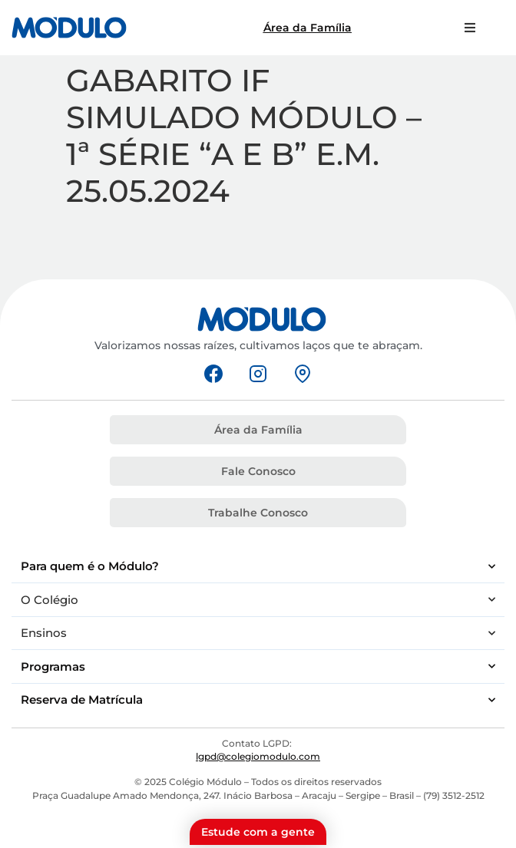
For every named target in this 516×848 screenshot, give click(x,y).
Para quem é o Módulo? (258, 567)
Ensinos (258, 633)
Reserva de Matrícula (258, 700)
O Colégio (258, 600)
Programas (258, 666)
